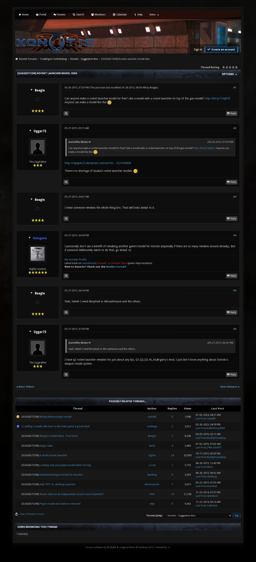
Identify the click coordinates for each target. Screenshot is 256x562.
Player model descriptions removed (60, 503)
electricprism (152, 484)
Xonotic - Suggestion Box (84, 59)
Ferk (152, 494)
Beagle (40, 90)
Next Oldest (26, 386)
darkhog (152, 474)
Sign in (198, 49)
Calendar (120, 14)
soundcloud (88, 263)
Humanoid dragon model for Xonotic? (61, 474)
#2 (234, 128)
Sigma (152, 455)
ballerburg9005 (216, 428)
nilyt (152, 503)
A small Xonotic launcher (53, 455)
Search (78, 14)
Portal (41, 14)
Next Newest (228, 386)
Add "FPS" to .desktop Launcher (58, 484)
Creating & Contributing (53, 59)
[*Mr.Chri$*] (214, 447)
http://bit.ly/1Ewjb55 (217, 98)
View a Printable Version (32, 514)
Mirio (210, 466)
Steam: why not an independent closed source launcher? (72, 494)
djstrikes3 (212, 495)
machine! (212, 486)
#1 (234, 87)
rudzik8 (152, 416)
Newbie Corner (115, 266)
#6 (234, 329)
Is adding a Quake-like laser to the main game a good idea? (56, 426)
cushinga (152, 426)
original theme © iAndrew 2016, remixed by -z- (144, 547)
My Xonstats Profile (76, 259)
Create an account (221, 49)
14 (172, 494)
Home (23, 14)
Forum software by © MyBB (101, 547)
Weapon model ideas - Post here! (59, 435)
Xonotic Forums (28, 59)
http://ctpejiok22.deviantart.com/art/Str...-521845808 (98, 163)
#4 (234, 235)
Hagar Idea (46, 445)
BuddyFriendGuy (216, 437)
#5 (234, 290)
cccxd (152, 465)
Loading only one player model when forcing (65, 465)
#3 (234, 196)
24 (172, 455)
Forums (59, 14)
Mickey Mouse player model (56, 416)
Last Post (201, 418)
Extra (152, 14)
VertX (152, 445)
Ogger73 (40, 131)
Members (98, 14)
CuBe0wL (212, 505)
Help (138, 14)
